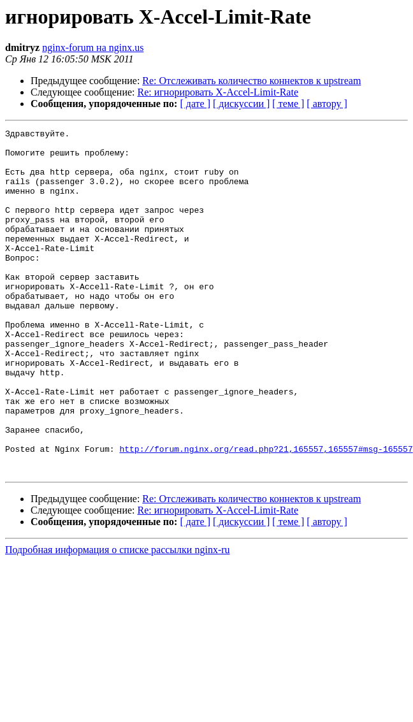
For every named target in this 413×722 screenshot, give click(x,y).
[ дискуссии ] (241, 103)
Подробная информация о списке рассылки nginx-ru (117, 618)
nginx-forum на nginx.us (92, 47)
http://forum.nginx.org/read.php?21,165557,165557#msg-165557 (265, 513)
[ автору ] (327, 103)
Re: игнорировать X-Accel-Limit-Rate (218, 92)
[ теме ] (288, 103)
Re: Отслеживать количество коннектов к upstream (251, 80)
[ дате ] (195, 103)
